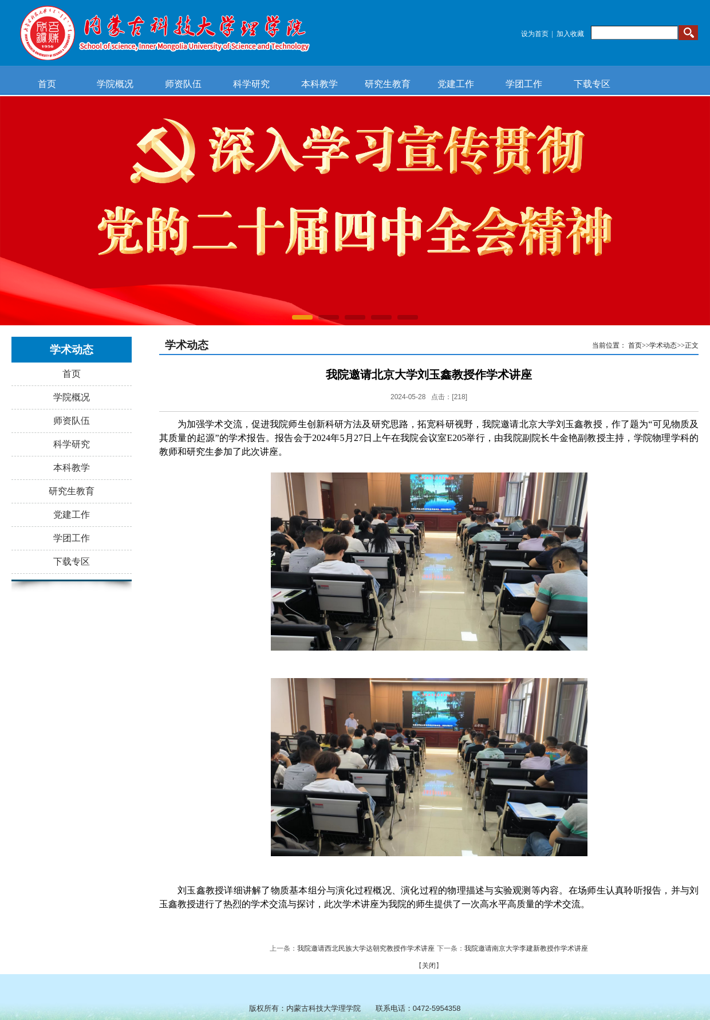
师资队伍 (183, 84)
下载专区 (592, 84)
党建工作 (455, 84)
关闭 (429, 966)
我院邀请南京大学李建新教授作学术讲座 (526, 948)
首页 (47, 84)
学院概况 (115, 84)
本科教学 (319, 84)
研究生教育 (388, 84)
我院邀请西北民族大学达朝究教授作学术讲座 (366, 948)
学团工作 (524, 84)
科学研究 (251, 84)
